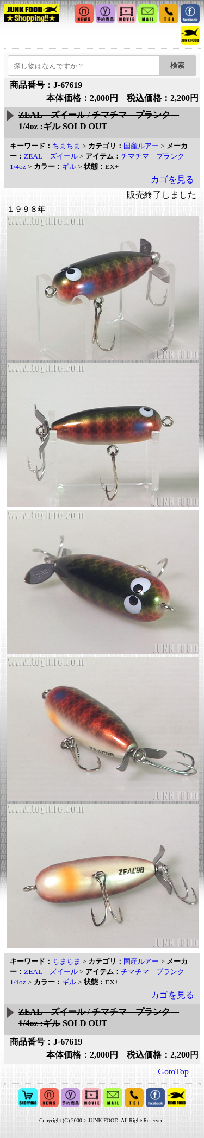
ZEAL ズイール (51, 156)
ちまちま (66, 146)
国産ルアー (141, 146)
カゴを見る (172, 179)
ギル (69, 166)
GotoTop (173, 1071)
